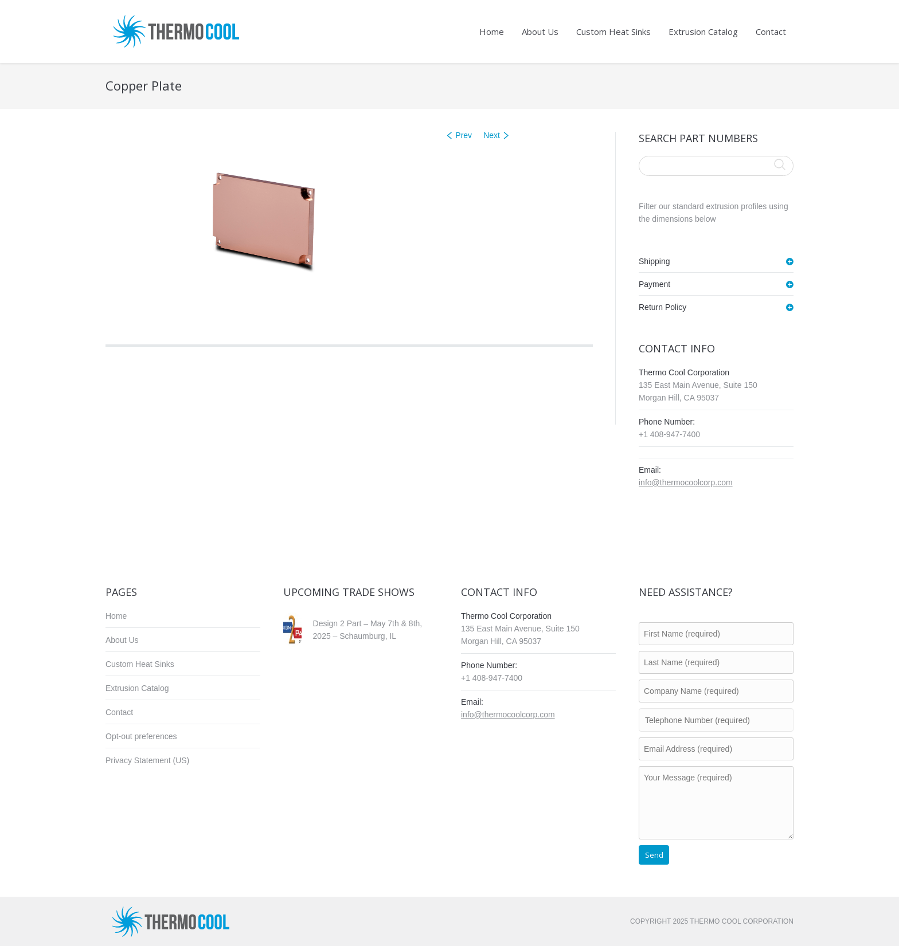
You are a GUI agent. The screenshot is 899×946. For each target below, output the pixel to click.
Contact (119, 712)
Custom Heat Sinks (139, 664)
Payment (654, 284)
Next (491, 135)
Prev (463, 135)
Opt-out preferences (141, 736)
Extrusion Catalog (137, 688)
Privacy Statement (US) (147, 760)
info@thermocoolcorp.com (686, 482)
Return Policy (662, 307)
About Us (122, 640)
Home (116, 616)
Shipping (654, 261)
